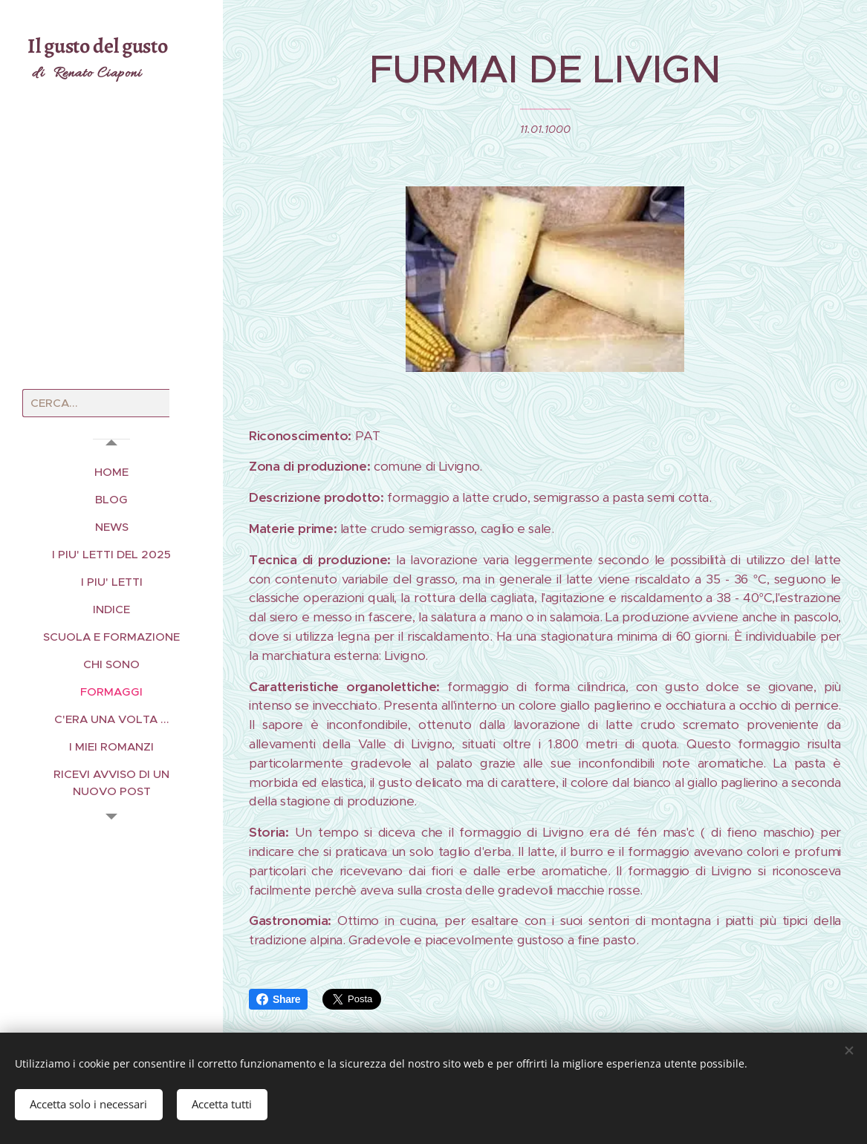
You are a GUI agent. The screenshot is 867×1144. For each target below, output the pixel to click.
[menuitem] (111, 471)
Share (278, 999)
